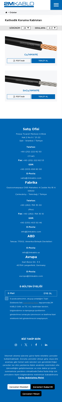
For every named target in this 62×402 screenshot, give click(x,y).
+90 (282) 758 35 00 (31, 205)
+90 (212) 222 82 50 (31, 151)
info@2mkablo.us (31, 252)
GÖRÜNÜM (14, 28)
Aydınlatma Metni (31, 303)
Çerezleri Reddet (18, 387)
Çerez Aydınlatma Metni (31, 377)
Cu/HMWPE (31, 54)
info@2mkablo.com (31, 231)
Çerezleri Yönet (31, 394)
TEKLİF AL (43, 61)
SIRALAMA (40, 28)
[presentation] (30, 328)
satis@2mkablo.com (31, 178)
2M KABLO (19, 4)
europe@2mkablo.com (31, 276)
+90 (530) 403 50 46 (31, 222)
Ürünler (13, 12)
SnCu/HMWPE (31, 90)
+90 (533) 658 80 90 (31, 169)
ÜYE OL (48, 293)
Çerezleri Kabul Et (43, 387)
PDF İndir (20, 61)
